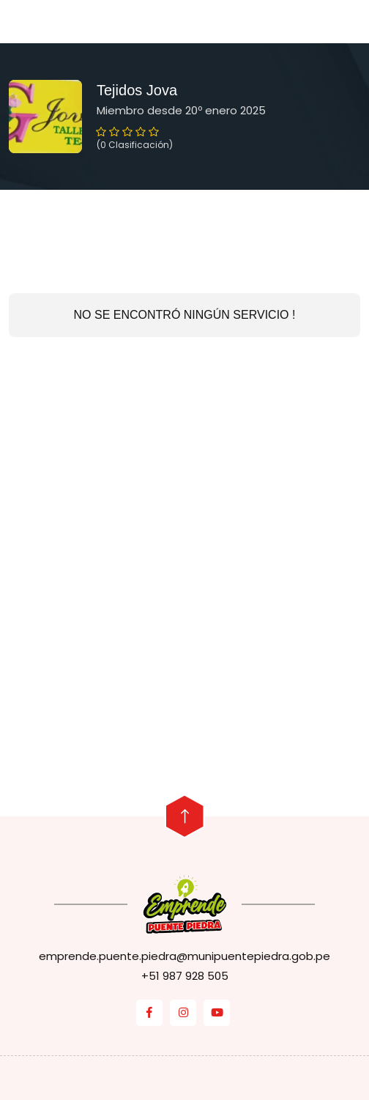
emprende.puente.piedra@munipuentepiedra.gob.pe (184, 956)
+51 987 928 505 (184, 975)
